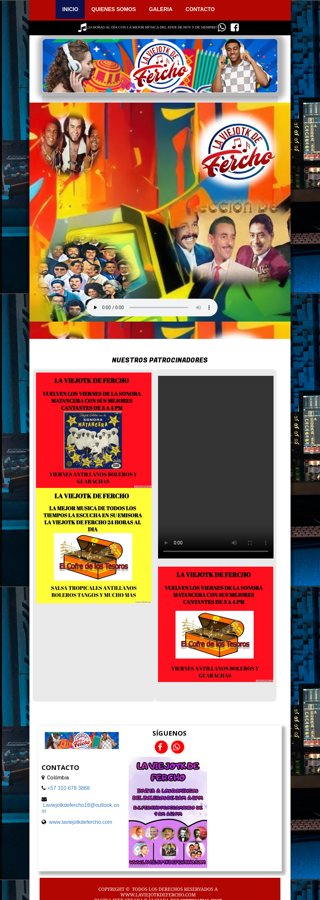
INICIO (70, 9)
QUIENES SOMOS (113, 9)
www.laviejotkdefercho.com (80, 822)
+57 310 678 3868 (68, 788)
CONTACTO (200, 9)
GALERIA (160, 9)
